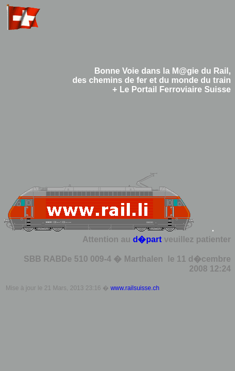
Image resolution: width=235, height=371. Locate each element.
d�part (147, 239)
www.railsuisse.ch (134, 288)
